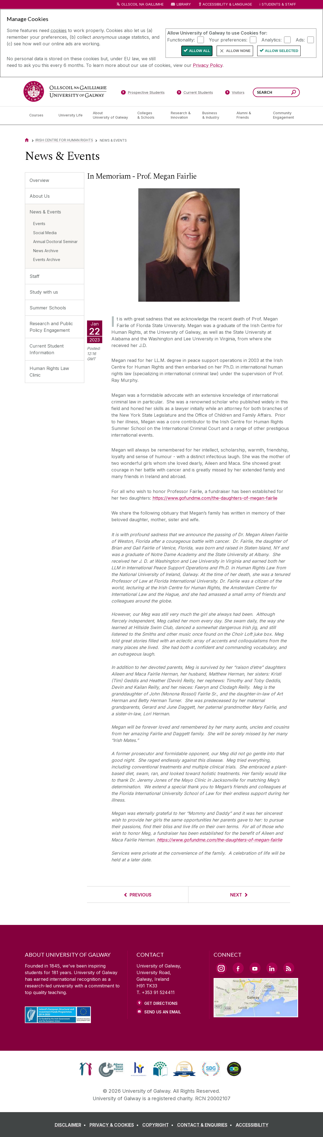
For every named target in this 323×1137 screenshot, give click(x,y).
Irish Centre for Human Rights (64, 140)
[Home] (27, 140)
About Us (40, 196)
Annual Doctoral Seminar (55, 241)
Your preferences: (228, 39)
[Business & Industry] (215, 115)
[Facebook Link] (238, 968)
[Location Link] (256, 1014)
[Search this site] (293, 93)
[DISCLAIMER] (71, 1125)
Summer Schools (48, 308)
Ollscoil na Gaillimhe (142, 4)
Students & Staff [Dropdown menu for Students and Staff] (279, 4)
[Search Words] (276, 92)
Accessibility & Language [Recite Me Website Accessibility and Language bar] (225, 4)
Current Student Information (47, 349)
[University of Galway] (64, 91)
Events (39, 223)
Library (184, 4)
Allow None (238, 51)
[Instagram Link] (221, 968)
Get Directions (161, 1003)
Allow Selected (281, 51)
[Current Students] (194, 93)
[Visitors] (235, 93)
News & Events (45, 212)
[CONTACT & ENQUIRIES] (205, 1125)
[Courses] (39, 115)
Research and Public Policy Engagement (51, 327)
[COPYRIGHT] (159, 1125)
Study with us (44, 292)
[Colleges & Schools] (149, 115)
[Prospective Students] (143, 93)
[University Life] (71, 115)
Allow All (199, 51)
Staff (35, 276)
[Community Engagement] (283, 115)
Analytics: (271, 39)
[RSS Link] (288, 968)
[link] (85, 1069)
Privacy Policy (207, 65)
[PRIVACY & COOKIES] (115, 1125)
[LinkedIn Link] (271, 968)
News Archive (45, 250)
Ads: (300, 39)
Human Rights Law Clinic (49, 372)
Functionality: (181, 39)
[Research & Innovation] (182, 115)
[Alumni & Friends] (250, 115)
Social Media (45, 232)
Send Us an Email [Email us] (162, 1012)
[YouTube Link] (255, 968)
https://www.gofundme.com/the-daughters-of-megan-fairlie (215, 498)
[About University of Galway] (110, 115)
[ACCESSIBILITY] (252, 1125)
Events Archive (46, 259)
